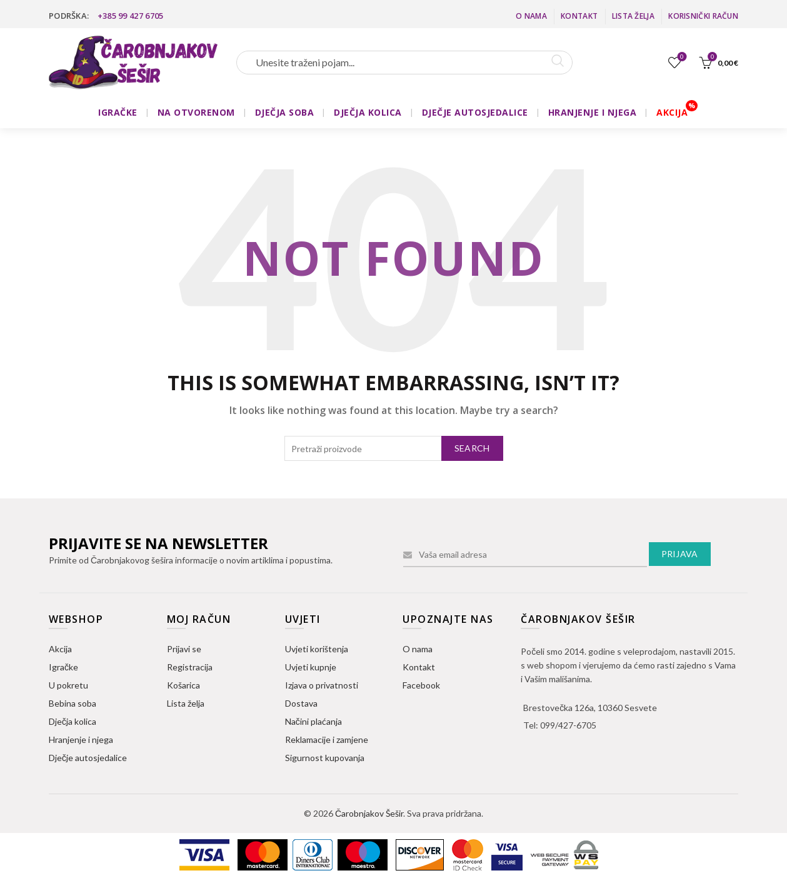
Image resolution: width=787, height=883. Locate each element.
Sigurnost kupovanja (324, 757)
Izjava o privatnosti (321, 685)
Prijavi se (184, 648)
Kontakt (579, 16)
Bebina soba (72, 703)
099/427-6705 (568, 725)
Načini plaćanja (313, 721)
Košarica (183, 685)
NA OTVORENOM (196, 112)
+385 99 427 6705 (131, 15)
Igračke (63, 667)
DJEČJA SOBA (284, 112)
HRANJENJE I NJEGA (592, 112)
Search (472, 448)
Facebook (421, 685)
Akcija (60, 648)
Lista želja (633, 16)
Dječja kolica (72, 721)
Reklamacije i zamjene (326, 739)
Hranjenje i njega (81, 739)
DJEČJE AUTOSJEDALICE (475, 112)
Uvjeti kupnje (310, 667)
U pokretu (68, 685)
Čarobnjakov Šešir (369, 813)
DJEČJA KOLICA (368, 112)
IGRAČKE (118, 112)
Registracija (190, 667)
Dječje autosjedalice (88, 757)
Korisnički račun (703, 16)
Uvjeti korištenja (316, 648)
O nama (531, 16)
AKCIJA (672, 112)
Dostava (301, 703)
